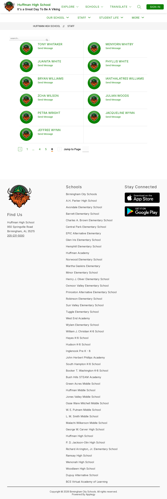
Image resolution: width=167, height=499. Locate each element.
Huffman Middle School (80, 390)
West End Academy (78, 318)
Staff (71, 26)
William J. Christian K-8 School (85, 331)
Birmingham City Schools (81, 194)
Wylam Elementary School (82, 324)
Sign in (155, 6)
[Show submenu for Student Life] (109, 18)
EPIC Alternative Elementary (83, 233)
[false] (29, 38)
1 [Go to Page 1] (27, 149)
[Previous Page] (20, 149)
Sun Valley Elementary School (85, 305)
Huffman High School (46, 26)
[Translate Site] (120, 7)
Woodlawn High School (80, 468)
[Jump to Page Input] (85, 149)
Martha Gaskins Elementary (83, 266)
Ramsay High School (79, 455)
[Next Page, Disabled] (59, 149)
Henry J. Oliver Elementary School (87, 279)
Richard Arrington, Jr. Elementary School (91, 449)
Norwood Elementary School (84, 259)
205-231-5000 (15, 235)
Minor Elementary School (82, 272)
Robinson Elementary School (84, 298)
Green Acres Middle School (83, 383)
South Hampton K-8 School (83, 364)
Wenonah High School (80, 462)
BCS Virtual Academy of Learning (86, 481)
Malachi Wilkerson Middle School (86, 422)
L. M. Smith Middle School (82, 416)
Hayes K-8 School (77, 338)
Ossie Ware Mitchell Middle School (87, 403)
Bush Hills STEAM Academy (83, 377)
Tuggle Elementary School (82, 311)
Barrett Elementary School (82, 213)
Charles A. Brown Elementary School (89, 220)
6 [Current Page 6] (52, 149)
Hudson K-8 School (78, 344)
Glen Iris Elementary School (83, 239)
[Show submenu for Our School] (55, 18)
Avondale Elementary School (84, 207)
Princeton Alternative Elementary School (91, 292)
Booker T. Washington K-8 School (87, 370)
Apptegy (90, 494)
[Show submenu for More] (136, 18)
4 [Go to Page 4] (40, 149)
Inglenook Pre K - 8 (78, 351)
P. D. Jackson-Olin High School (85, 442)
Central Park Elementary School (86, 226)
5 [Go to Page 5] (46, 149)
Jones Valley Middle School (83, 396)
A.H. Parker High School (81, 200)
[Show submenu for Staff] (81, 18)
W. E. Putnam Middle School (83, 409)
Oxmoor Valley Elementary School (87, 285)
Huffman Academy (77, 253)
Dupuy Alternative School (82, 475)
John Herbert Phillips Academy (85, 357)
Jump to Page (72, 149)
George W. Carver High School (85, 429)
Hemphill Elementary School (83, 246)
